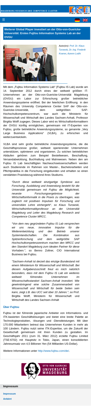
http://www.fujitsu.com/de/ (53, 350)
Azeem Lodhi (74, 53)
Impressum (9, 393)
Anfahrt (7, 399)
